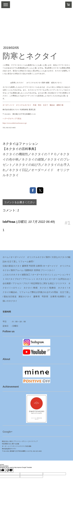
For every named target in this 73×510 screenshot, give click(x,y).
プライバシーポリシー (21, 441)
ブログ (26, 283)
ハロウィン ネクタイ (21, 288)
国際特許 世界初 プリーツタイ (39, 270)
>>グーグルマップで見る (12, 119)
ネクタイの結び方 (28, 164)
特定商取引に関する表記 (42, 283)
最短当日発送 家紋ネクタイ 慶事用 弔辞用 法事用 (30, 296)
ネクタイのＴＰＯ (44, 154)
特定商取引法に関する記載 (10, 444)
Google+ (7, 431)
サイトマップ (33, 441)
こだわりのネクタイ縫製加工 (16, 275)
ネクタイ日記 (18, 170)
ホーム (6, 257)
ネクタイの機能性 (15, 154)
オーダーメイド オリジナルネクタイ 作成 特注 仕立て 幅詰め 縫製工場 (33, 105)
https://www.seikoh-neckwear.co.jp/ (15, 123)
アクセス (17, 283)
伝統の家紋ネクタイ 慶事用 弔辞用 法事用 (22, 266)
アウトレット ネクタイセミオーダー (40, 279)
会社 (5, 283)
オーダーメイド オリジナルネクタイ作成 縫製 (16, 446)
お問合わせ (63, 279)
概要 (9, 283)
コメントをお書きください (19, 202)
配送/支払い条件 (7, 441)
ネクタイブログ (13, 279)
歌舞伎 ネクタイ (58, 288)
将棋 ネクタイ (40, 288)
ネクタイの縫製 (33, 159)
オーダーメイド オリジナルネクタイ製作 (30, 257)
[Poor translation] (9, 470)
